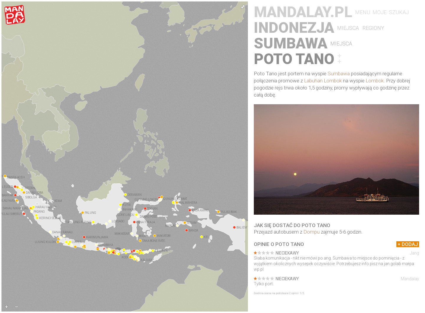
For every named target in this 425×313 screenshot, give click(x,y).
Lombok (375, 81)
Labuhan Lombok (323, 81)
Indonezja (294, 28)
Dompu (311, 232)
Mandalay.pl (303, 12)
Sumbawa (290, 43)
